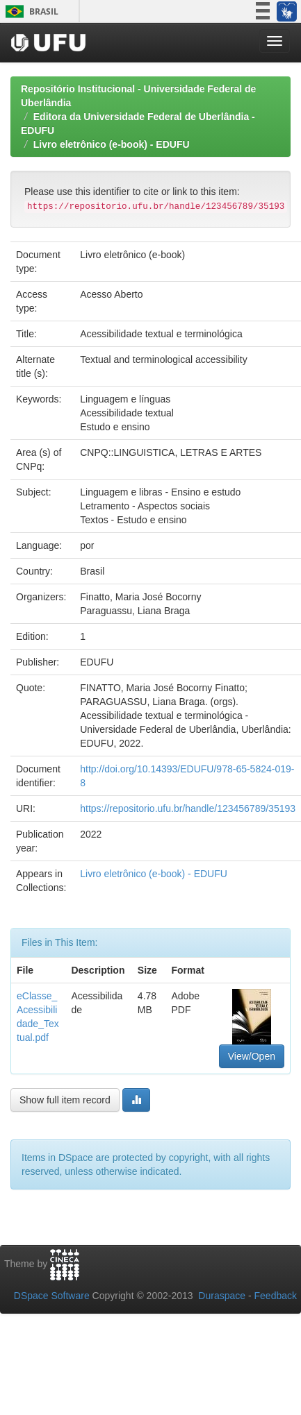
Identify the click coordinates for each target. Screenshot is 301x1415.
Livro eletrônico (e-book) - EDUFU (111, 144)
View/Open (251, 1056)
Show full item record (65, 1099)
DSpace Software (52, 1295)
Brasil (29, 11)
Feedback (275, 1295)
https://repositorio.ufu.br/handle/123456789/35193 (187, 808)
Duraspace (221, 1295)
